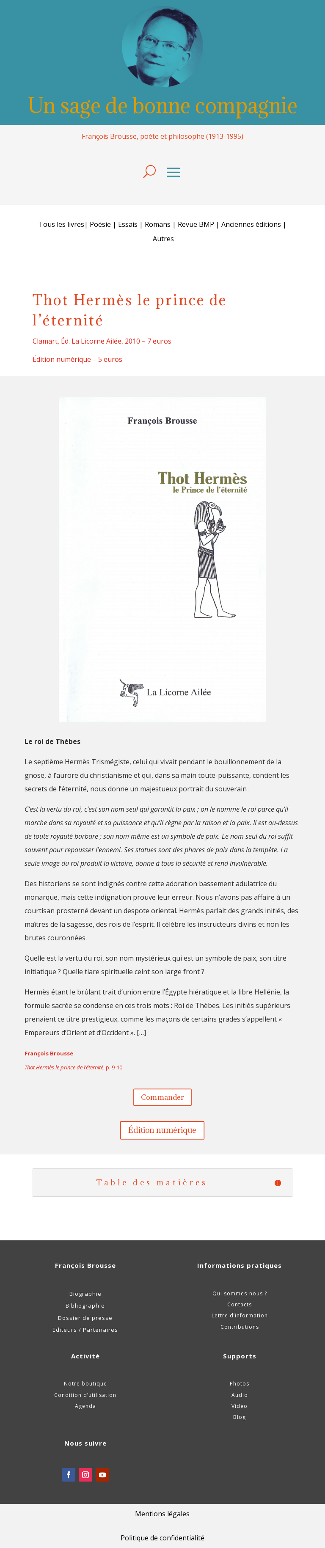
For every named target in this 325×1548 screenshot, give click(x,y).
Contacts (239, 1304)
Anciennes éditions (251, 224)
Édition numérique (163, 1130)
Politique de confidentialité (162, 1537)
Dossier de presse (85, 1318)
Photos (239, 1383)
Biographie (85, 1293)
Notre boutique (85, 1383)
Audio (239, 1395)
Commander (162, 1097)
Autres (163, 238)
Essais (128, 224)
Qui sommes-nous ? (239, 1293)
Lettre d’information (240, 1315)
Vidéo (239, 1406)
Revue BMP (196, 224)
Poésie (100, 224)
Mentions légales (162, 1513)
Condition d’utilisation (85, 1395)
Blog (239, 1417)
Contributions (239, 1326)
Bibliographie (85, 1305)
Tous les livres (61, 224)
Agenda (85, 1406)
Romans (158, 224)
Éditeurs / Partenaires (85, 1329)
